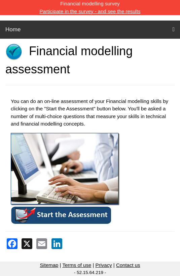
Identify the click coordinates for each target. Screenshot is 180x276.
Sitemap (49, 265)
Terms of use (76, 265)
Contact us (128, 265)
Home (13, 29)
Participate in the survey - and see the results (89, 11)
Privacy (103, 265)
